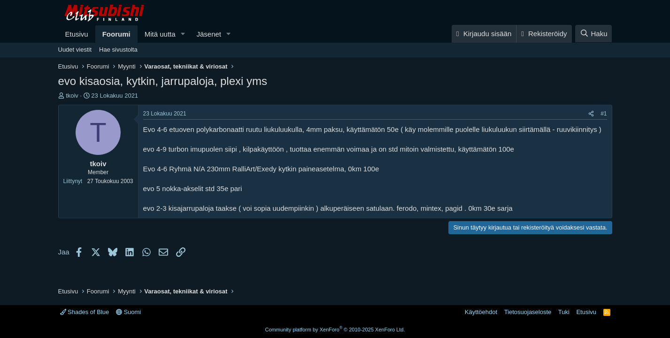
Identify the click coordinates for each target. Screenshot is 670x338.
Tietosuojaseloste (528, 311)
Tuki (564, 311)
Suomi (128, 311)
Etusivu (76, 34)
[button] (182, 34)
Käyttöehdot (481, 311)
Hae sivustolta (118, 49)
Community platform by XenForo (335, 329)
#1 (604, 113)
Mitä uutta (160, 34)
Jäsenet (208, 34)
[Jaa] (591, 113)
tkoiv (72, 95)
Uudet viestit (75, 49)
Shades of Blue (84, 311)
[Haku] (593, 33)
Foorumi (116, 34)
